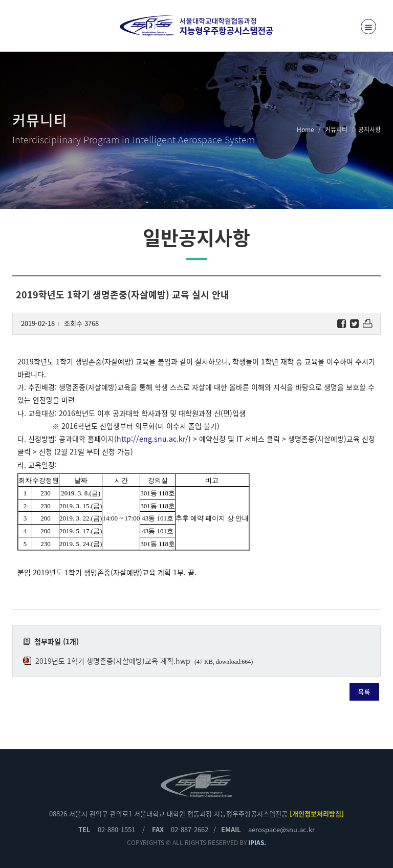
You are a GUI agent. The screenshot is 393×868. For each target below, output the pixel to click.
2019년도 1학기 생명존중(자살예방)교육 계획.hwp (112, 661)
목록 (364, 692)
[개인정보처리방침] (317, 813)
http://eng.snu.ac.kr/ (152, 438)
